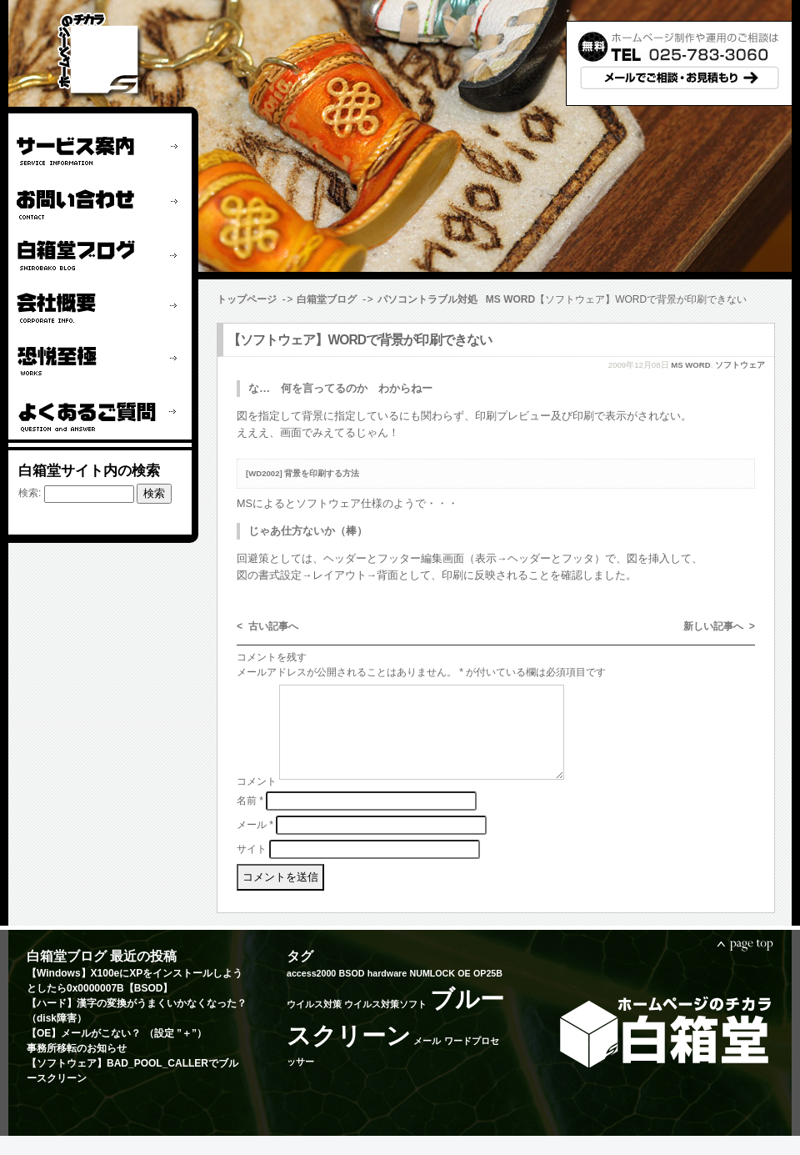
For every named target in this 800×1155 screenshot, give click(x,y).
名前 (250, 819)
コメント (257, 800)
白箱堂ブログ (327, 299)
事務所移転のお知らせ (77, 1067)
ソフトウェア (740, 364)
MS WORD (510, 299)
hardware (387, 992)
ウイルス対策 (314, 1023)
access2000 (311, 992)
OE (464, 992)
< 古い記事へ (267, 626)
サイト (252, 867)
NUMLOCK (431, 992)
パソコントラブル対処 (428, 299)
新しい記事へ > (719, 626)
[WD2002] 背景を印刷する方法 (302, 472)
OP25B (487, 992)
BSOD (352, 992)
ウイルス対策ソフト (385, 1023)
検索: (29, 493)
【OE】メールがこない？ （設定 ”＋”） (117, 1052)
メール (255, 843)
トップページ (247, 299)
